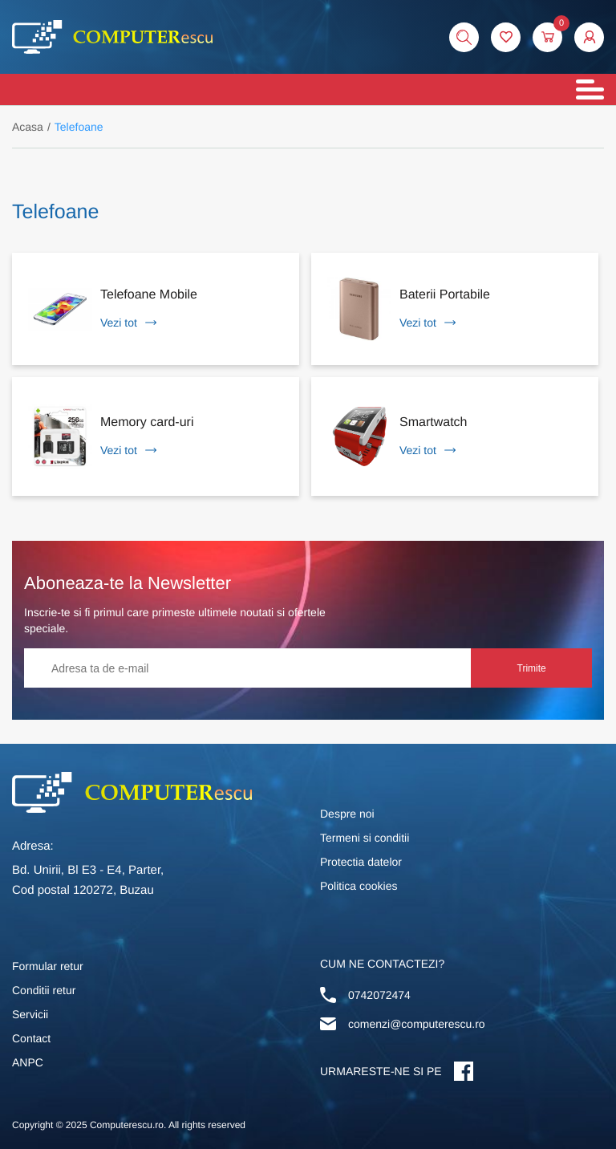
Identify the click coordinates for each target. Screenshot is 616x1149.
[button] (589, 37)
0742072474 (379, 995)
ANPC (27, 1062)
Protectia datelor (361, 861)
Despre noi (347, 813)
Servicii (30, 1014)
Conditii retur (43, 990)
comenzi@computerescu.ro (416, 1023)
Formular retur (47, 966)
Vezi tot (128, 322)
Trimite (531, 668)
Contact (31, 1038)
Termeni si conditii (364, 837)
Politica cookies (359, 885)
